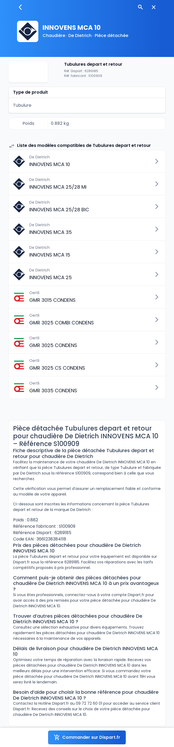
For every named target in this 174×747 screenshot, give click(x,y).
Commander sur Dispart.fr (87, 737)
